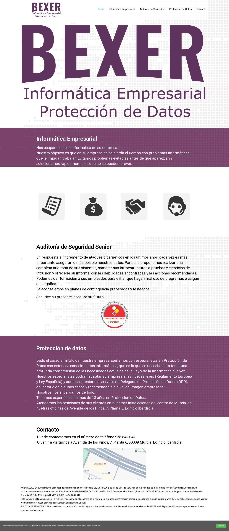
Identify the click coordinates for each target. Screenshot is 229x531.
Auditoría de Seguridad (152, 9)
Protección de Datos (180, 9)
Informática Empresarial (122, 9)
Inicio (101, 9)
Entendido (221, 525)
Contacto (201, 9)
